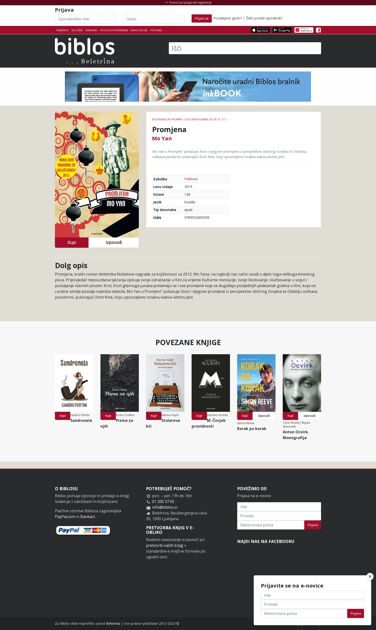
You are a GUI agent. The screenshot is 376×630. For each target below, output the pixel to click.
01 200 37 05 (163, 501)
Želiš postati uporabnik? (264, 18)
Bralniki (91, 30)
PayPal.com (65, 516)
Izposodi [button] (114, 242)
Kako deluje (139, 30)
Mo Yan (162, 138)
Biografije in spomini (167, 119)
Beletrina (113, 623)
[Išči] (245, 48)
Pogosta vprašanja (114, 30)
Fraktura (191, 179)
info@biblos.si (164, 507)
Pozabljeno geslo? (228, 18)
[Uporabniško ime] (85, 19)
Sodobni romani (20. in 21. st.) (205, 119)
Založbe (77, 30)
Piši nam (156, 30)
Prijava (312, 525)
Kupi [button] (71, 242)
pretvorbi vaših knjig (164, 545)
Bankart (87, 516)
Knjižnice (62, 30)
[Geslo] (153, 19)
